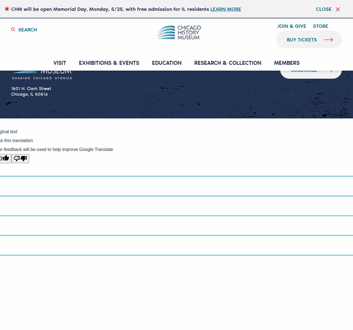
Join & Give (291, 26)
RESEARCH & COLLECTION (227, 62)
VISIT (59, 62)
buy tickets (302, 39)
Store (320, 26)
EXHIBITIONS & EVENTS (109, 62)
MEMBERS (287, 62)
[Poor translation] (20, 158)
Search (27, 29)
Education (167, 62)
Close (324, 8)
